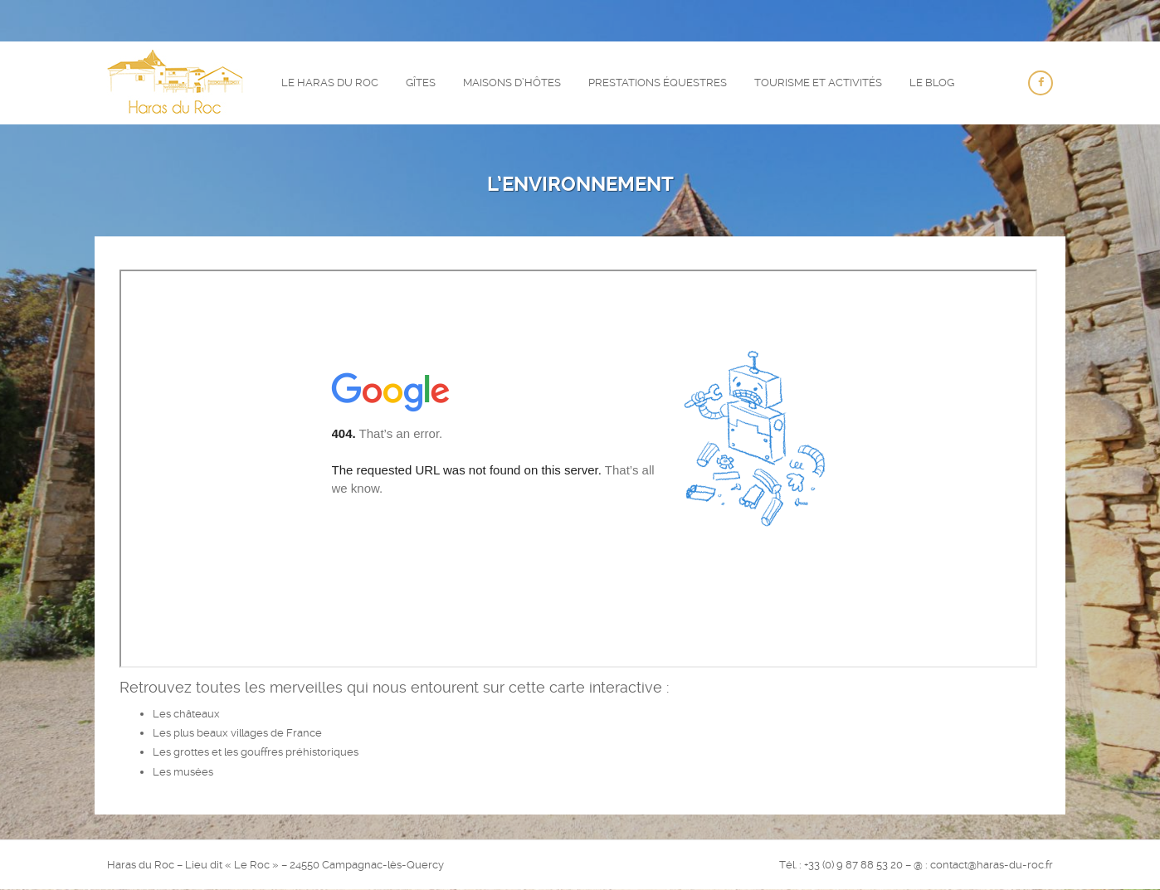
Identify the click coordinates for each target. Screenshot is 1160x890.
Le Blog (931, 82)
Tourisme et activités (818, 82)
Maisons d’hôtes (512, 82)
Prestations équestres (657, 82)
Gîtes (421, 82)
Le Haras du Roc (329, 82)
